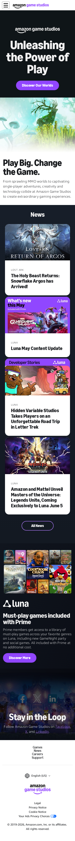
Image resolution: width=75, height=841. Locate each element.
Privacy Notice (37, 807)
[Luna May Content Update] (37, 315)
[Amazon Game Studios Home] (31, 5)
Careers (37, 754)
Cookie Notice (37, 811)
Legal (37, 803)
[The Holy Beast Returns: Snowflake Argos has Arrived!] (37, 242)
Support (37, 757)
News (37, 750)
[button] (6, 5)
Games (37, 747)
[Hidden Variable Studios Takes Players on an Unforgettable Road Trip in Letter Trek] (37, 377)
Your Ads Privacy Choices (37, 816)
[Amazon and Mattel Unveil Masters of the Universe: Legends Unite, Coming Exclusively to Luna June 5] (37, 456)
